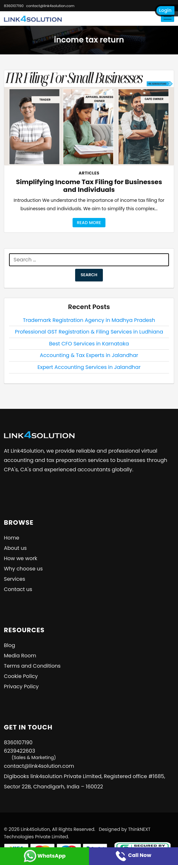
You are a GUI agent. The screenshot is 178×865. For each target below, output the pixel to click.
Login (165, 10)
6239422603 (30, 754)
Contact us (18, 589)
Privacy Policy (21, 686)
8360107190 (14, 5)
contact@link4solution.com (50, 5)
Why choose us (23, 568)
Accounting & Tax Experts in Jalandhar (89, 355)
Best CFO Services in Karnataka (89, 343)
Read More (89, 223)
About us (15, 548)
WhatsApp (45, 856)
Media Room (20, 655)
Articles (89, 173)
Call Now (133, 855)
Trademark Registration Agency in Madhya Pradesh (89, 320)
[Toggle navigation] (167, 16)
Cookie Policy (21, 676)
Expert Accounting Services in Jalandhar (89, 367)
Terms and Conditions (32, 666)
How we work (20, 558)
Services (14, 579)
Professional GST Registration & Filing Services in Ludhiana (89, 331)
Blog (9, 645)
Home (11, 537)
